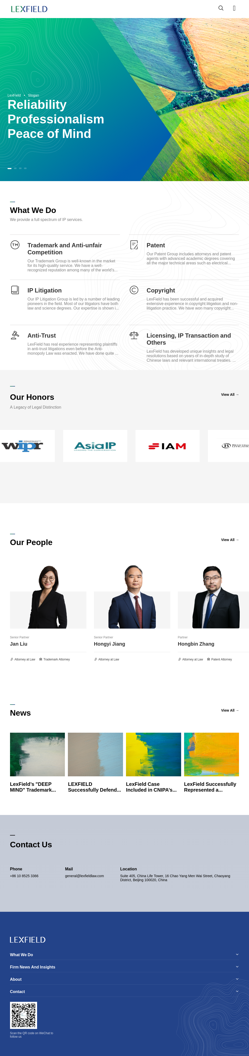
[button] (10, 168)
